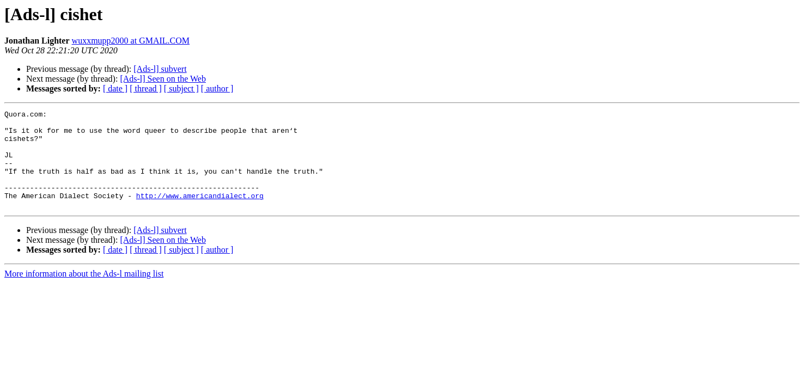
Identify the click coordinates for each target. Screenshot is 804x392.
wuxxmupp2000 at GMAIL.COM (131, 40)
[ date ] (115, 88)
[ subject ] (181, 88)
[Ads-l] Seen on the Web (163, 78)
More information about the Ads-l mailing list (83, 293)
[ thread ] (146, 88)
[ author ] (217, 88)
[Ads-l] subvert (159, 69)
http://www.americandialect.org (200, 213)
